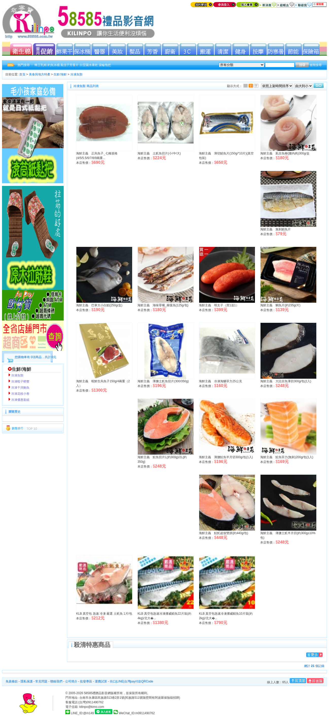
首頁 (22, 74)
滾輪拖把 (105, 65)
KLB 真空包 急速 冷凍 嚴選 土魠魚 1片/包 (104, 613)
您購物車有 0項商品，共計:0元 (35, 357)
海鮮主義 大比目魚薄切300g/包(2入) (285, 381)
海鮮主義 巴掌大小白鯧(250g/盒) (99, 305)
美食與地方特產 (39, 74)
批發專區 (86, 681)
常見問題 (41, 681)
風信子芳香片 (69, 65)
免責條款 (12, 681)
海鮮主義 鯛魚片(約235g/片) (280, 305)
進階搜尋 (315, 65)
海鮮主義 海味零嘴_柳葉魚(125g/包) (162, 305)
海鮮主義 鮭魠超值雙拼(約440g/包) (223, 533)
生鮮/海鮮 (60, 74)
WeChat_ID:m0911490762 (134, 713)
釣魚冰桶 (53, 65)
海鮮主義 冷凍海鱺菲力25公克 (220, 381)
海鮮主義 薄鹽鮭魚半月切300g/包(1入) (226, 457)
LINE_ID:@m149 (82, 713)
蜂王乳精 (40, 65)
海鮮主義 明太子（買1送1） (219, 305)
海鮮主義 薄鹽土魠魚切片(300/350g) (163, 381)
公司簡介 (71, 681)
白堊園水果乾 (89, 65)
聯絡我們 (56, 681)
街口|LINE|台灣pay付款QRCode (131, 681)
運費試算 (101, 681)
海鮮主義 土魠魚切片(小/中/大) (159, 153)
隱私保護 (27, 681)
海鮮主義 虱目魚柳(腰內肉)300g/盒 (284, 153)
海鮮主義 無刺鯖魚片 (275, 229)
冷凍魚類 (76, 74)
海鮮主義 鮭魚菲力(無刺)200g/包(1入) (286, 457)
